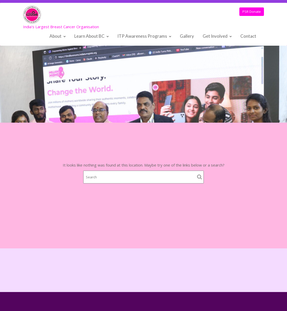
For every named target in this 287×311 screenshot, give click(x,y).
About (55, 36)
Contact (248, 36)
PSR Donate (251, 11)
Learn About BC (89, 36)
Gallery (187, 36)
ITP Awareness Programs (142, 36)
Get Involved (215, 36)
